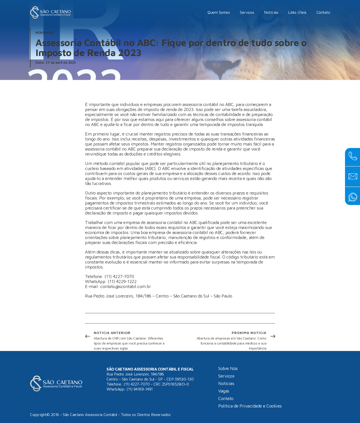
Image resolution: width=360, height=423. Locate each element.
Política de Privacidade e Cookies (250, 406)
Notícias (271, 12)
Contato (323, 12)
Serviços (247, 12)
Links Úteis (297, 12)
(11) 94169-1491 (139, 389)
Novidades (45, 32)
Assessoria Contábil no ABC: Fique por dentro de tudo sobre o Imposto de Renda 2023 (171, 47)
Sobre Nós (228, 368)
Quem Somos (219, 12)
